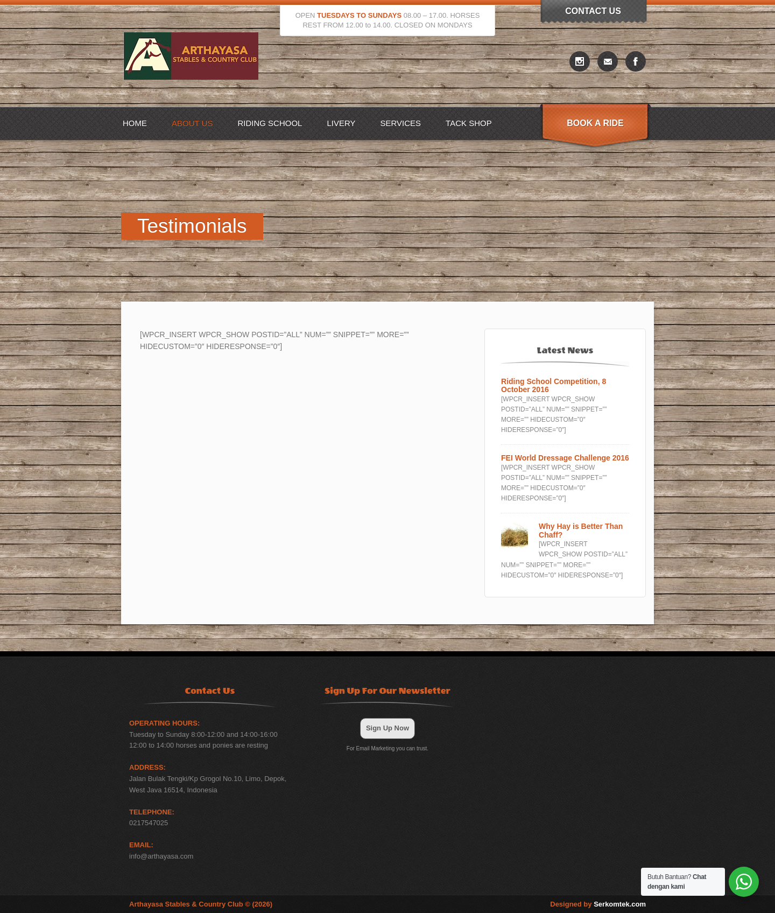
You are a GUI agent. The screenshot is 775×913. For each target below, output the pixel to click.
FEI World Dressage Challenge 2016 (565, 458)
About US (192, 123)
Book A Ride (595, 123)
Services (401, 123)
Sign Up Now (387, 728)
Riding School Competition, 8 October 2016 (553, 386)
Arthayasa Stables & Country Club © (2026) (200, 904)
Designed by (598, 904)
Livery (341, 123)
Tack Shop (469, 123)
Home (135, 123)
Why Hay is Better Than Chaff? (581, 530)
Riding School (269, 123)
